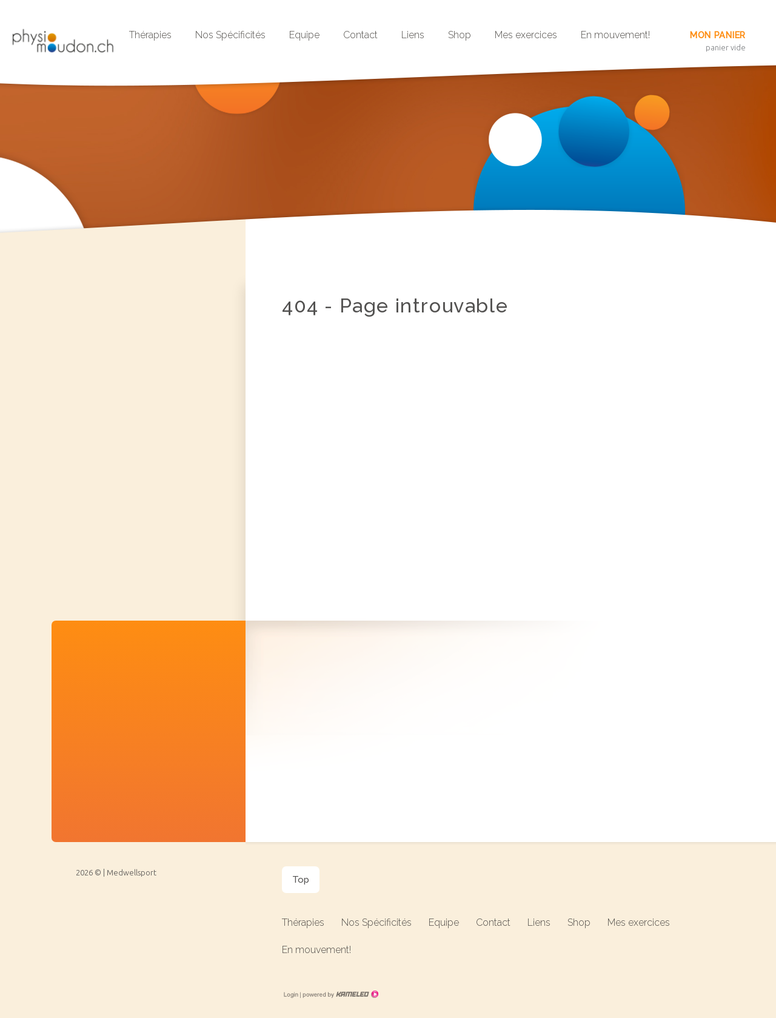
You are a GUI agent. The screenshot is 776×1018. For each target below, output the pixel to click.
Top (300, 879)
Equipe (304, 35)
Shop (459, 35)
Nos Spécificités (230, 35)
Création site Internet (339, 994)
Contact (360, 35)
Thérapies (150, 35)
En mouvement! (615, 35)
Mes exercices (526, 35)
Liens (412, 35)
